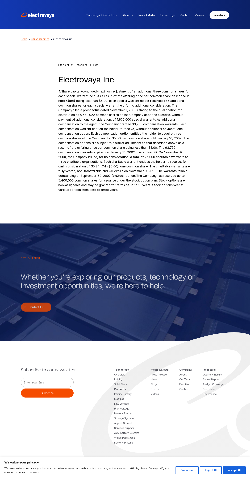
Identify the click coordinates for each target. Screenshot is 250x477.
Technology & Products (101, 15)
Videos (155, 394)
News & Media (147, 15)
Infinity (118, 379)
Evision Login (167, 15)
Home (24, 39)
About (127, 15)
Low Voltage (121, 404)
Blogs (154, 384)
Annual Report (211, 379)
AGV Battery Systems (126, 433)
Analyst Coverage (213, 384)
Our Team (184, 379)
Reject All (211, 470)
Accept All (234, 470)
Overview (119, 374)
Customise (187, 470)
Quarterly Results (213, 374)
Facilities (184, 384)
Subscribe (47, 393)
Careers (199, 15)
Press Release (159, 374)
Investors (219, 15)
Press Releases (40, 39)
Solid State (120, 384)
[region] (125, 467)
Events (155, 389)
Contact (185, 15)
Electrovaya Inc (86, 80)
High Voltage (121, 408)
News (154, 379)
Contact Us (36, 311)
